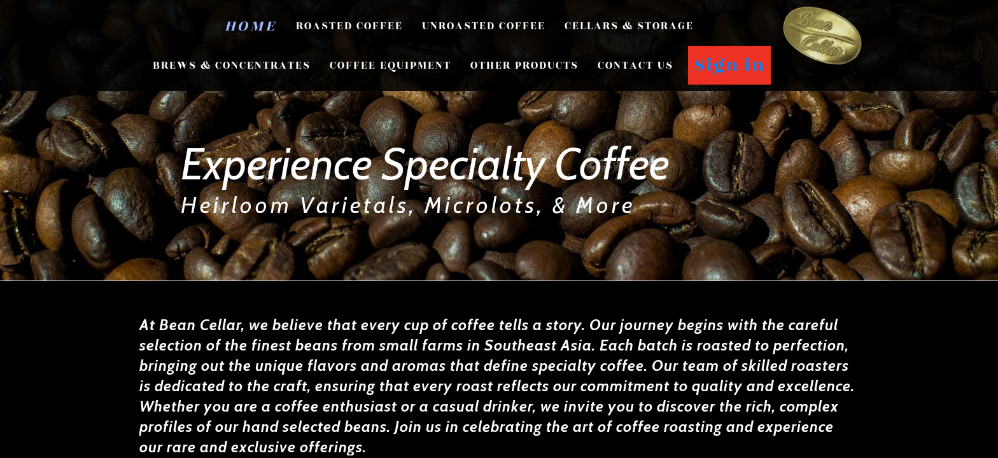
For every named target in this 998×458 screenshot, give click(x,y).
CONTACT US (635, 65)
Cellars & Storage (629, 26)
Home (251, 26)
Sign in (729, 65)
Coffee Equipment (390, 65)
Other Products (524, 65)
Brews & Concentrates (232, 65)
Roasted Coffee (349, 26)
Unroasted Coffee (483, 26)
